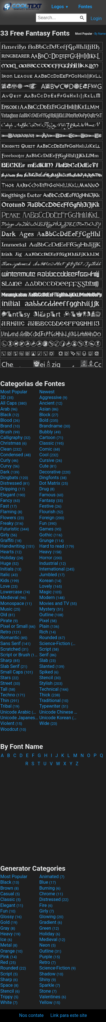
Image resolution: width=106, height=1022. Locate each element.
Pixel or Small (17, 626)
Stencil (50, 677)
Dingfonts (53, 477)
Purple (49, 956)
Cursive (50, 460)
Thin (9, 700)
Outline (51, 614)
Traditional (53, 700)
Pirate (9, 620)
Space (9, 985)
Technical (53, 689)
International (56, 569)
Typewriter (53, 706)
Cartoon (51, 437)
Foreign (51, 517)
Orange (11, 951)
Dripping (12, 489)
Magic (50, 592)
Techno (12, 695)
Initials (10, 569)
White (9, 1002)
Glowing (51, 916)
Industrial (52, 563)
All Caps (13, 403)
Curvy (10, 466)
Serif (47, 654)
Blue (47, 882)
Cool (48, 454)
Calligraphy (15, 437)
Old (7, 614)
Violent (11, 723)
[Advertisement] (53, 812)
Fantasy (51, 500)
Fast (8, 506)
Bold (48, 420)
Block (48, 414)
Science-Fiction (58, 643)
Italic (9, 574)
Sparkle (49, 985)
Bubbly (50, 432)
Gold (9, 922)
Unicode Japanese (19, 717)
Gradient (50, 922)
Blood (10, 420)
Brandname (54, 426)
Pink (8, 956)
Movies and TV (58, 603)
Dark (10, 472)
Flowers (12, 517)
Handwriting (17, 546)
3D (7, 397)
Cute (48, 466)
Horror (50, 557)
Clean (10, 449)
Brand (10, 426)
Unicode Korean (58, 717)
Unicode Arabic (19, 712)
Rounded (52, 637)
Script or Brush (19, 654)
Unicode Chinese (58, 712)
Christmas (13, 443)
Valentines (52, 996)
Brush (10, 432)
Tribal (9, 706)
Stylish (50, 683)
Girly (8, 535)
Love (9, 586)
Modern (52, 597)
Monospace (16, 603)
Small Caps (16, 672)
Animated (51, 876)
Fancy (10, 500)
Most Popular (13, 391)
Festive (50, 506)
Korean (50, 580)
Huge (9, 563)
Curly (9, 460)
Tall (7, 689)
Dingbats (14, 477)
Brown (9, 888)
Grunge (51, 540)
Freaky (11, 523)
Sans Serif (15, 643)
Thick (49, 695)
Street (10, 683)
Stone (48, 991)
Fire (46, 905)
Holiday (11, 557)
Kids (9, 580)
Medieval (13, 597)
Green (49, 928)
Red (8, 962)
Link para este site (68, 1015)
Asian (49, 409)
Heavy (50, 551)
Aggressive (53, 397)
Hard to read (56, 546)
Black (9, 414)
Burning (49, 888)
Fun (48, 523)
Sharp (10, 660)
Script (49, 649)
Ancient (50, 403)
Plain (49, 626)
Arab (9, 409)
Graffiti (10, 540)
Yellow (49, 1002)
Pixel (48, 620)
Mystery (51, 609)
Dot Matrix (53, 483)
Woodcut (13, 729)
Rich (47, 632)
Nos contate (31, 1015)
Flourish (51, 511)
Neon (47, 945)
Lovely (50, 586)
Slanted (51, 666)
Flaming (11, 511)
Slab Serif (13, 666)
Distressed (14, 483)
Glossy (11, 916)
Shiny (47, 979)
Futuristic (14, 529)
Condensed (15, 454)
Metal (9, 945)
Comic (49, 449)
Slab (47, 660)
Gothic (50, 535)
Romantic (13, 637)
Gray (7, 928)
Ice (6, 939)
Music (10, 609)
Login (96, 18)
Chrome (51, 893)
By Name (100, 33)
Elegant (12, 494)
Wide (48, 723)
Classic (51, 443)
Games (50, 529)
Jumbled (52, 574)
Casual (10, 893)
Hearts (10, 551)
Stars (9, 677)
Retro (10, 632)
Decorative (54, 472)
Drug (47, 489)
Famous (51, 494)
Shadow (51, 974)
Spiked (49, 672)
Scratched (14, 649)
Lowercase (15, 592)
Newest (47, 391)
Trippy (9, 996)
